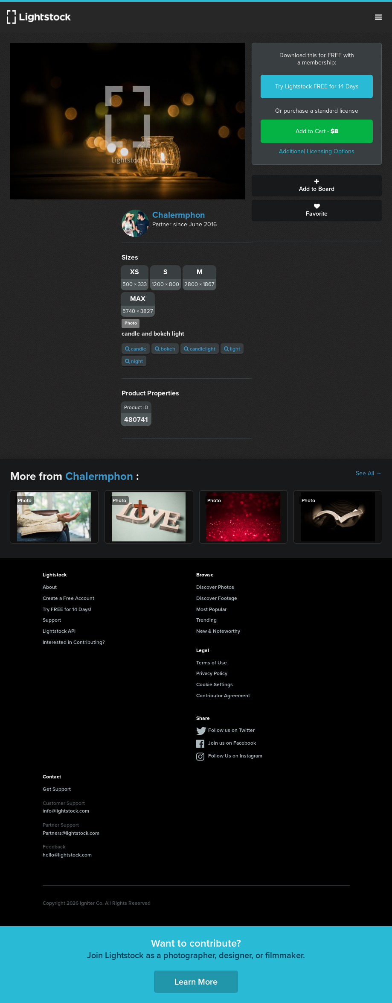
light (232, 348)
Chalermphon (178, 214)
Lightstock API (59, 631)
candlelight (199, 348)
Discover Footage (216, 598)
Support (52, 619)
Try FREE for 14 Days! (67, 609)
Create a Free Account (68, 598)
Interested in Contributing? (74, 642)
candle (135, 348)
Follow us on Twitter (231, 730)
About (50, 587)
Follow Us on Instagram (235, 755)
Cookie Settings (214, 684)
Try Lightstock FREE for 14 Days (317, 86)
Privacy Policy (211, 673)
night (134, 361)
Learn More (196, 981)
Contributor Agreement (223, 695)
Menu (378, 17)
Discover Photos (215, 587)
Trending (206, 619)
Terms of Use (211, 662)
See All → (369, 473)
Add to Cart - (317, 131)
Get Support (57, 788)
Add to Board (317, 185)
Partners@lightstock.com (71, 832)
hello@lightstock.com (67, 854)
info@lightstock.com (66, 810)
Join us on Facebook (232, 742)
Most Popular (211, 609)
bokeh (165, 348)
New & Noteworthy (218, 631)
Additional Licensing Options (316, 151)
